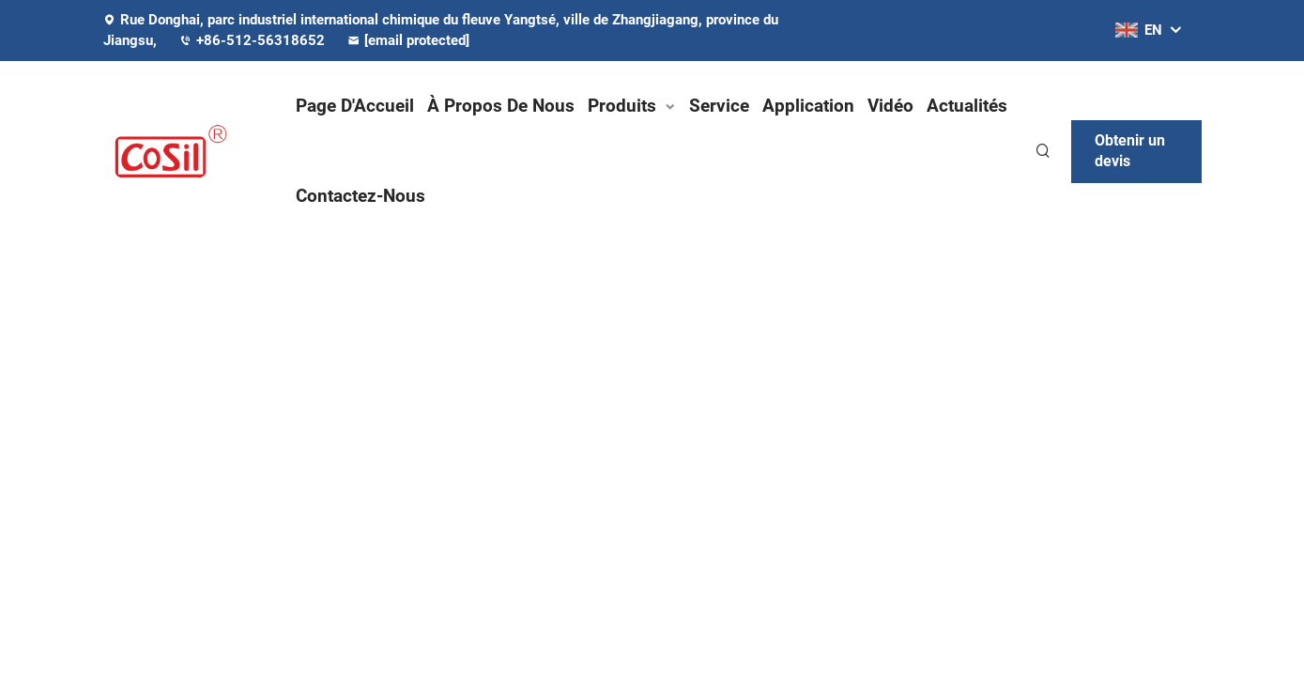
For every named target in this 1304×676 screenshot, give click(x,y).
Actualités (967, 105)
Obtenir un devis (1130, 150)
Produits (622, 105)
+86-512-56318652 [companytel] (254, 40)
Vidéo (890, 105)
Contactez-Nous (360, 196)
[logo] (183, 151)
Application (808, 105)
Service (719, 105)
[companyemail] (417, 40)
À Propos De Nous (501, 105)
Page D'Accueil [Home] (355, 105)
